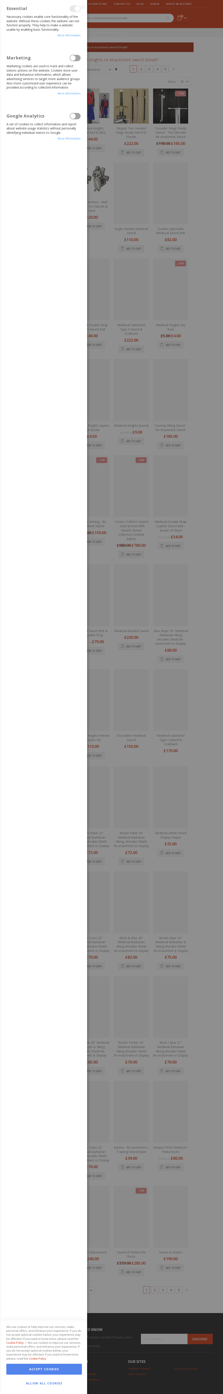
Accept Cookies (44, 858)
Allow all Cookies (44, 872)
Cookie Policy (15, 832)
